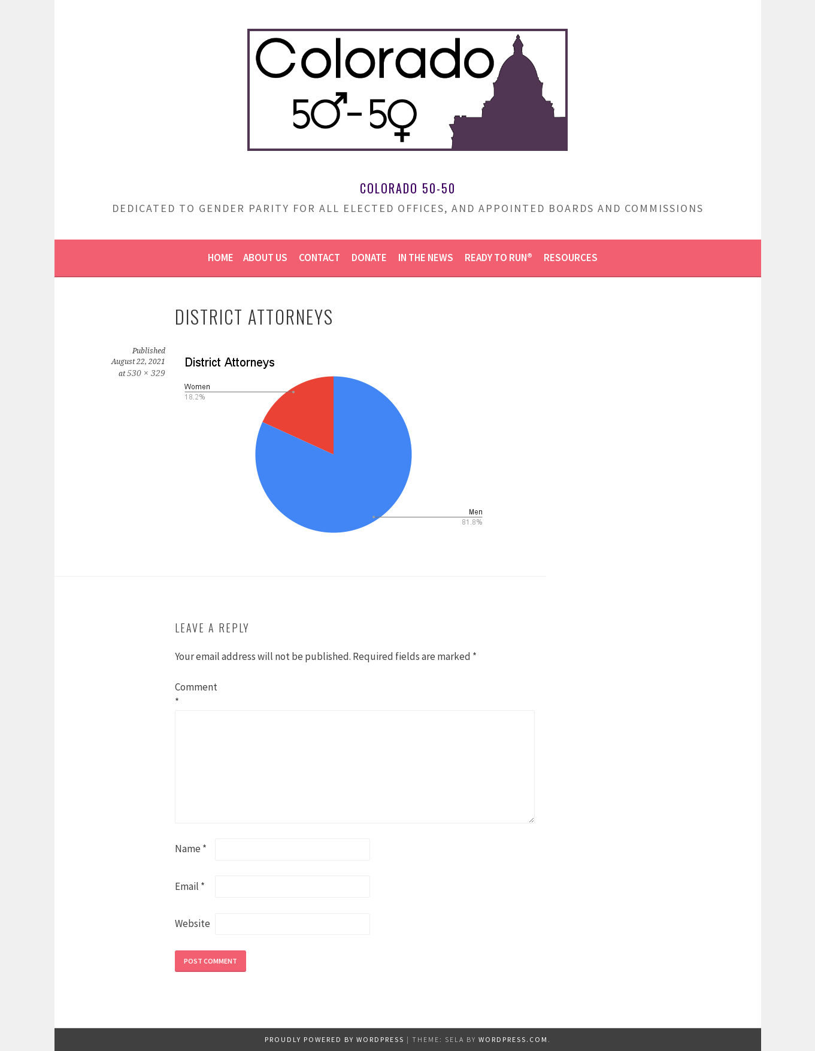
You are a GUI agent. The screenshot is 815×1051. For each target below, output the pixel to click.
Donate (369, 257)
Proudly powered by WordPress (334, 1039)
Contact (319, 257)
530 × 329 (146, 373)
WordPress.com (513, 1039)
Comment (194, 694)
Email (190, 886)
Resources (571, 257)
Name (191, 848)
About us (265, 257)
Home (221, 257)
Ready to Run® (498, 257)
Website (192, 923)
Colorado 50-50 (408, 188)
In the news (425, 257)
